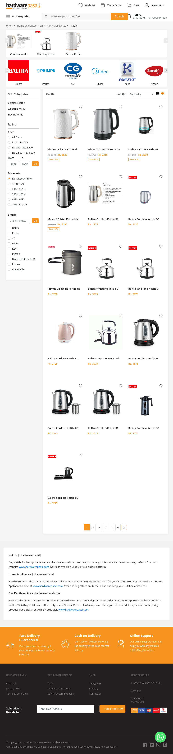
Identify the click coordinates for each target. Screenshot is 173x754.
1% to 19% (18, 183)
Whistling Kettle (16, 108)
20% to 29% (19, 189)
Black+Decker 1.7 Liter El (62, 149)
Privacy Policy (13, 688)
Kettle (74, 26)
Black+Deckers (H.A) (23, 259)
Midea (15, 243)
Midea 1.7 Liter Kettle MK (143, 149)
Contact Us (95, 693)
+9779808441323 (157, 17)
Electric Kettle (15, 114)
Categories (95, 683)
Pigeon (16, 253)
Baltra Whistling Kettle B (103, 288)
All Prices (17, 137)
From (11, 158)
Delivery (93, 688)
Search (119, 16)
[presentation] (7, 40)
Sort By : (121, 94)
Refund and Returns (59, 688)
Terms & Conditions (17, 693)
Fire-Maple (18, 269)
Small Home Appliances (53, 26)
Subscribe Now (113, 709)
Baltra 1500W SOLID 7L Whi (104, 358)
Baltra (15, 228)
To (21, 158)
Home (9, 25)
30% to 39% (19, 194)
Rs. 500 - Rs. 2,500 (22, 147)
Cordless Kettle (16, 102)
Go (35, 163)
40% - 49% (18, 199)
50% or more (19, 204)
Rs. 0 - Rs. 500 (20, 142)
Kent (14, 248)
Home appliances (27, 26)
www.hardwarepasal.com (34, 566)
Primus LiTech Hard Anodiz (64, 288)
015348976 (139, 17)
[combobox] (79, 16)
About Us (11, 683)
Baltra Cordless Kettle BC (103, 219)
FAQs (51, 683)
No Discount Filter (22, 178)
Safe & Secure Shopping (61, 693)
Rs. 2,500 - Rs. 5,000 (23, 152)
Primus (16, 264)
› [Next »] (124, 527)
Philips (15, 233)
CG (13, 238)
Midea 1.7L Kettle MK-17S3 (104, 149)
